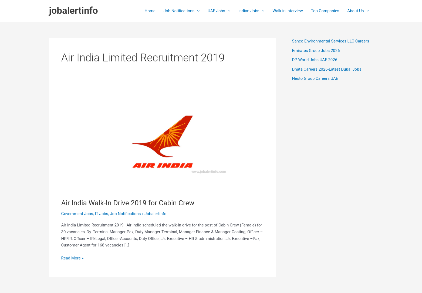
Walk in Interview (287, 10)
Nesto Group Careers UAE (315, 78)
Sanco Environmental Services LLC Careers (330, 41)
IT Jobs (101, 213)
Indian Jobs (251, 11)
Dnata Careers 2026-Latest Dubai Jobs (327, 69)
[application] (197, 11)
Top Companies (325, 10)
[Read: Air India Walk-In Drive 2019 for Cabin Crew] (162, 141)
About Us (358, 11)
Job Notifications (182, 11)
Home (149, 10)
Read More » (72, 258)
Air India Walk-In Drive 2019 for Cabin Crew (127, 203)
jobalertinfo (73, 10)
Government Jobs (77, 213)
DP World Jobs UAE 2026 (314, 59)
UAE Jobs (219, 11)
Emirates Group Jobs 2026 (316, 50)
